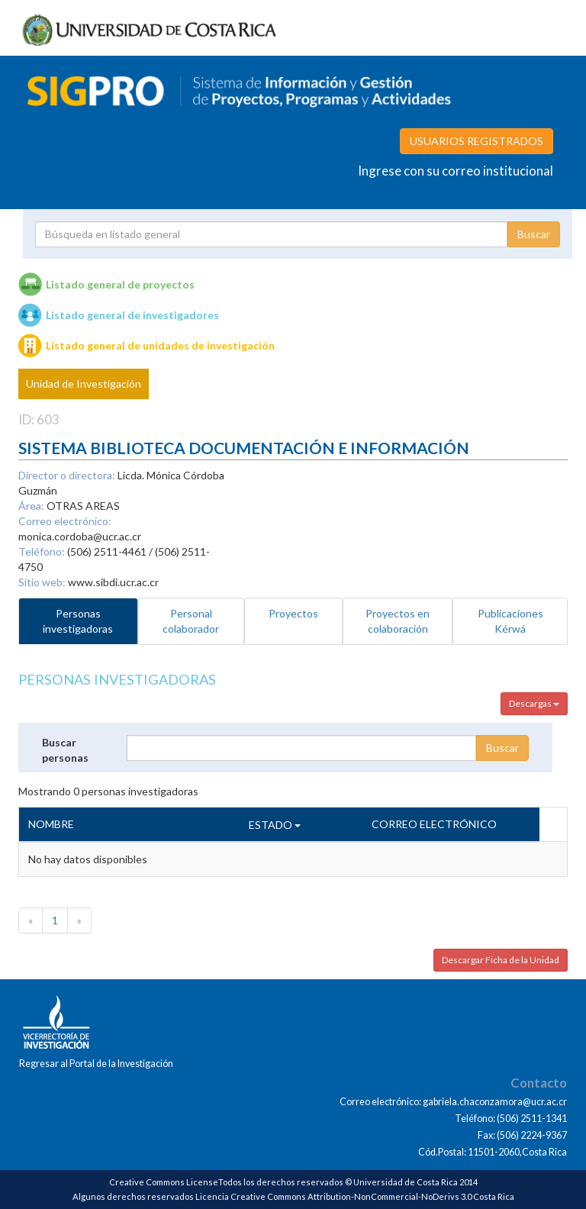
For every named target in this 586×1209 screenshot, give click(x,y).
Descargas (534, 703)
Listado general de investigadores (132, 314)
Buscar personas (65, 750)
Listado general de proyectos (120, 284)
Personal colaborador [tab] (191, 621)
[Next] (79, 920)
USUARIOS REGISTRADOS (476, 140)
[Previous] (30, 920)
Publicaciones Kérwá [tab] (510, 621)
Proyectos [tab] (293, 613)
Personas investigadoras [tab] (78, 621)
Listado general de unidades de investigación (160, 345)
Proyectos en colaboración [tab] (397, 621)
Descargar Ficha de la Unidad (500, 960)
